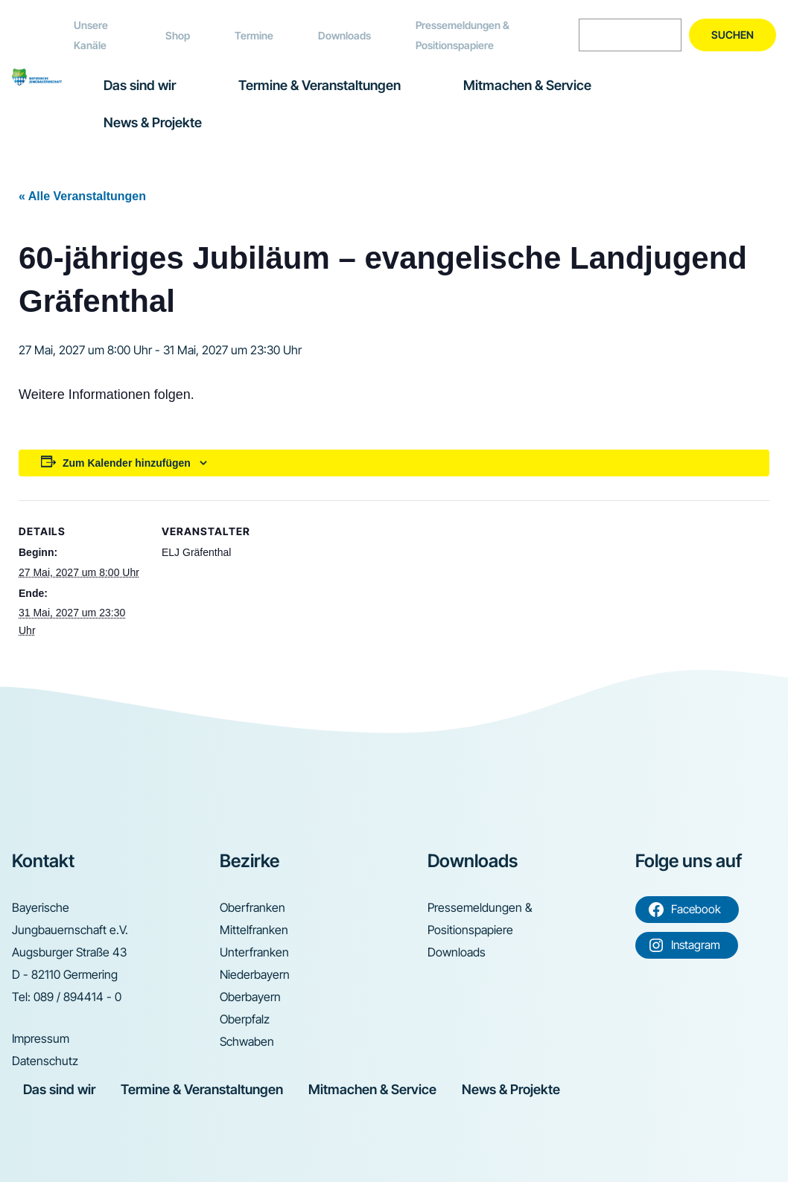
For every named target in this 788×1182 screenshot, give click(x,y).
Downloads (344, 35)
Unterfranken (254, 952)
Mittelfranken (254, 929)
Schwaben (247, 1041)
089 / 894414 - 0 (77, 996)
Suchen (732, 34)
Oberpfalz (245, 1019)
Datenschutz (45, 1060)
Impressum (40, 1038)
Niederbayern (255, 974)
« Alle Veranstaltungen (82, 196)
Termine (254, 35)
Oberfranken (252, 907)
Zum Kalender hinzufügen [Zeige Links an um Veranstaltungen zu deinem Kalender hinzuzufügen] (127, 463)
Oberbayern (250, 996)
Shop (177, 35)
